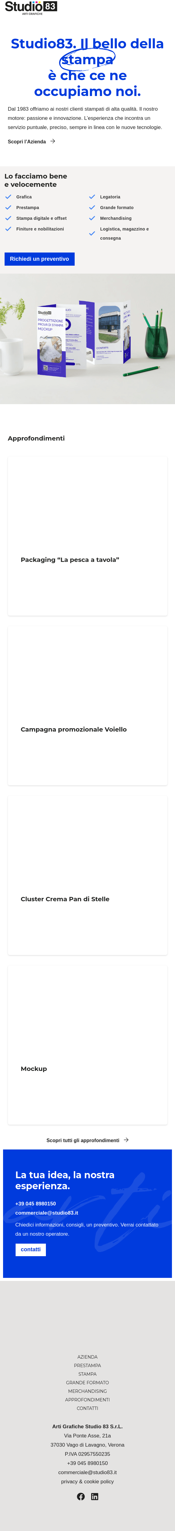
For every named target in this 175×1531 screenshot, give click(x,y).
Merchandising (87, 1391)
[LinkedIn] (94, 1496)
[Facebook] (81, 1496)
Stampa (88, 1374)
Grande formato (87, 1382)
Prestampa (87, 1365)
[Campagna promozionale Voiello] (87, 705)
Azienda (87, 1357)
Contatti (87, 1408)
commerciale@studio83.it (46, 1213)
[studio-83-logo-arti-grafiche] (87, 1328)
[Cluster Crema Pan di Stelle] (87, 875)
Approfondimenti (87, 1400)
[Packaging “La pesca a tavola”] (87, 536)
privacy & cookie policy (87, 1482)
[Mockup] (87, 1045)
